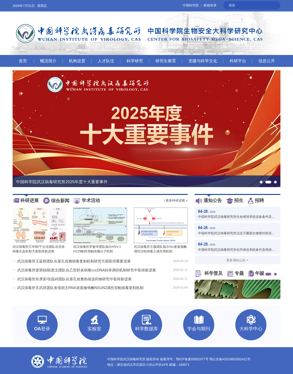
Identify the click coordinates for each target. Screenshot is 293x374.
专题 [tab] (235, 273)
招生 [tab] (234, 201)
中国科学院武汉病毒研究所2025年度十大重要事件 (62, 182)
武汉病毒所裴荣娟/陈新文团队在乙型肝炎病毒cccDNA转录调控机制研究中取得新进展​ (86, 270)
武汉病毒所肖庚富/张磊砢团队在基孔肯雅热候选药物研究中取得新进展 (74, 279)
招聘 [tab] (256, 201)
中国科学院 (191, 5)
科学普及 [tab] (209, 273)
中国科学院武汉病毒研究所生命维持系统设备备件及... (236, 216)
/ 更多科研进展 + (176, 200)
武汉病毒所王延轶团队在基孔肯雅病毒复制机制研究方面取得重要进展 (74, 261)
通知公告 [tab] (209, 201)
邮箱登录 (210, 5)
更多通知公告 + (237, 260)
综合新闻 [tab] (56, 201)
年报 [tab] (256, 273)
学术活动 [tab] (87, 201)
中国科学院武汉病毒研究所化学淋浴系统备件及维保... (236, 249)
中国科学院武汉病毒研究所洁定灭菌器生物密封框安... (236, 233)
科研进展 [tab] (26, 201)
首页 (23, 61)
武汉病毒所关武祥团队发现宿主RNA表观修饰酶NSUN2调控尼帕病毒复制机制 (80, 288)
